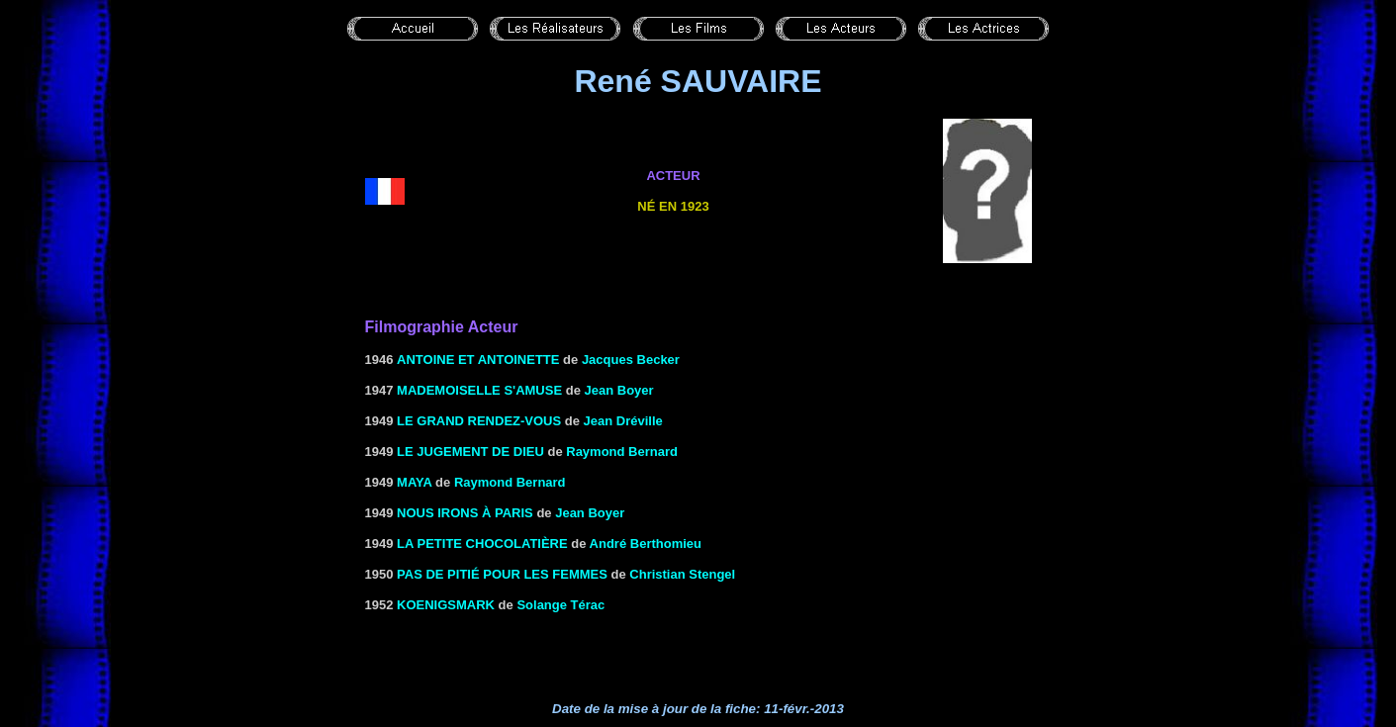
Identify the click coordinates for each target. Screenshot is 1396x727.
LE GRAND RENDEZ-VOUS (479, 420)
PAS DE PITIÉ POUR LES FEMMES (502, 574)
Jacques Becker (631, 359)
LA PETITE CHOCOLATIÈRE (482, 543)
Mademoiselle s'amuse (479, 390)
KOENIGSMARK (446, 604)
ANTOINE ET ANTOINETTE (478, 359)
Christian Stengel (682, 574)
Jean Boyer (619, 390)
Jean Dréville (623, 420)
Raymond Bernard (622, 451)
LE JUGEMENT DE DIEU (470, 451)
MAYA (414, 482)
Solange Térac (560, 604)
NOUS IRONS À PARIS (465, 512)
